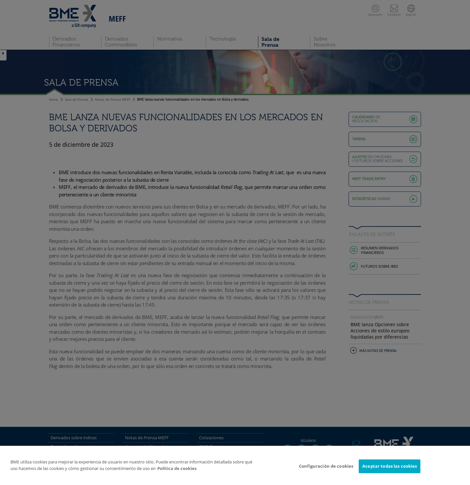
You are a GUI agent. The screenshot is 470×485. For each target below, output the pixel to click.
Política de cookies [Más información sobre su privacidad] (176, 468)
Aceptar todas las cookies (389, 466)
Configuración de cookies (326, 466)
